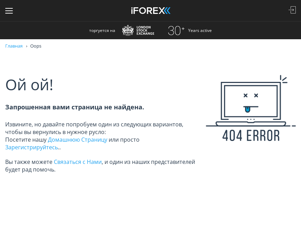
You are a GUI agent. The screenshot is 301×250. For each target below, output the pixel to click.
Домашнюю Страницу (77, 139)
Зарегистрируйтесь (31, 147)
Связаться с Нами (78, 162)
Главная (14, 46)
